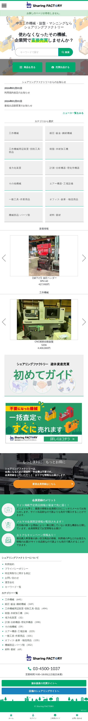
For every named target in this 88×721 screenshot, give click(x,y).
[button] (4, 258)
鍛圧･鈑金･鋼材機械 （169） (20, 604)
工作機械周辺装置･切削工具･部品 (25, 150)
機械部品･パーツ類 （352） (19, 644)
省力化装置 (15, 167)
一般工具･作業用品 (19, 199)
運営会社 (9, 582)
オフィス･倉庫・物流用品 (64, 199)
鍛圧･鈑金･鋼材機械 (61, 133)
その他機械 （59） (14, 626)
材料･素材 (55, 214)
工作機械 (14, 133)
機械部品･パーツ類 (19, 214)
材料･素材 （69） (14, 649)
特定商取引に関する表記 (17, 573)
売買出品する (60, 67)
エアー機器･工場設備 (61, 183)
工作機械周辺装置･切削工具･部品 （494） (27, 608)
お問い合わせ (12, 577)
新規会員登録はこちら (44, 483)
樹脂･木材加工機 (59, 148)
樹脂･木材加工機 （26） (17, 613)
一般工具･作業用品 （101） (19, 635)
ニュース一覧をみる (73, 113)
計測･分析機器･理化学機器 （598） (23, 622)
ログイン (33, 716)
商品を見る (27, 67)
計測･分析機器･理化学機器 (65, 167)
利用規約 (9, 564)
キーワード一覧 (13, 586)
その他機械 (15, 183)
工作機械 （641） (14, 599)
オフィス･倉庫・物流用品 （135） (23, 640)
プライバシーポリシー (16, 568)
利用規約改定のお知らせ (17, 92)
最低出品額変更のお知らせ (18, 105)
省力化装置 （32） (14, 617)
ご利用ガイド (55, 716)
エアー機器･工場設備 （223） (20, 631)
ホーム (11, 716)
